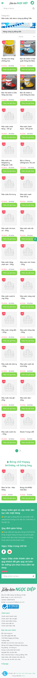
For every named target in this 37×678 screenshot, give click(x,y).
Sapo (23, 676)
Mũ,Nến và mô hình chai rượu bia (12, 643)
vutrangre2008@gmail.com (15, 602)
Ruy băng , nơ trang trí (9, 647)
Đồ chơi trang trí (6, 633)
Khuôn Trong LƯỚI (27, 432)
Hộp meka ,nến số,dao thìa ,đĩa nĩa (13, 657)
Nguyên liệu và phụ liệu (9, 652)
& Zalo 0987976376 (15, 597)
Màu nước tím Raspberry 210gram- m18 (6, 162)
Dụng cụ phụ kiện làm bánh (10, 650)
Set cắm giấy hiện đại (8, 636)
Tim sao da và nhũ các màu (11, 659)
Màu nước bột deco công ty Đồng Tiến (14, 655)
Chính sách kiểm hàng (8, 621)
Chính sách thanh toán (9, 616)
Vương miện (5, 640)
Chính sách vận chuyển (9, 619)
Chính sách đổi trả (7, 623)
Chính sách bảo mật (8, 626)
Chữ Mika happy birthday (10, 638)
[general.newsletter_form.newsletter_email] (18, 576)
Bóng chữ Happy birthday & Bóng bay (14, 645)
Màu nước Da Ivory (8, 194)
